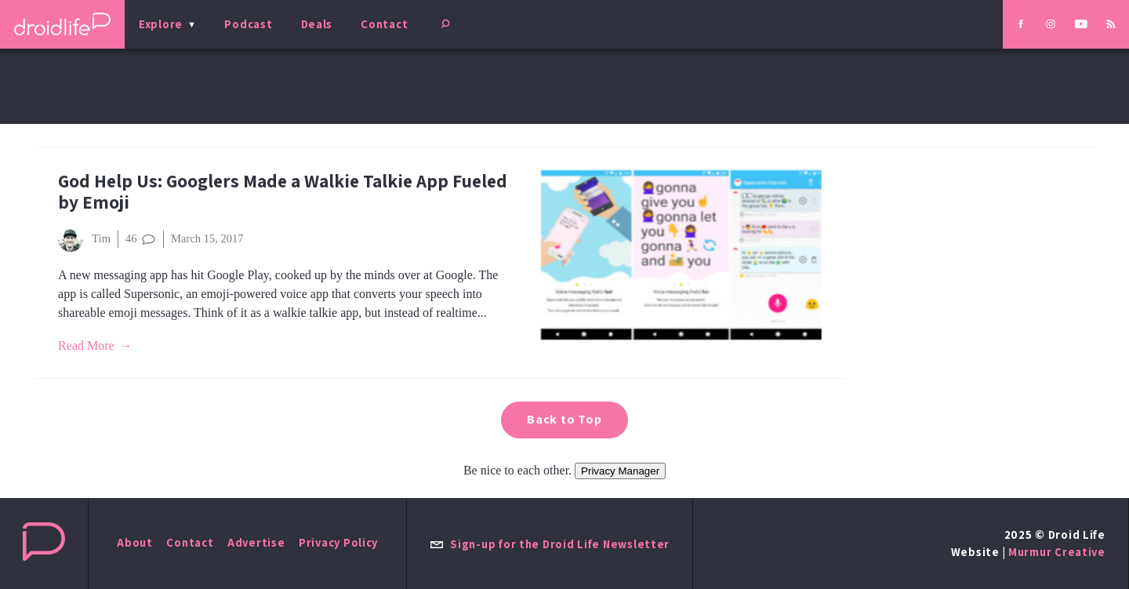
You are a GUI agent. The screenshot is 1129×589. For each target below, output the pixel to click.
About (135, 542)
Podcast (248, 23)
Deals (317, 23)
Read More (86, 345)
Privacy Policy (338, 542)
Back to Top (564, 419)
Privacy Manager (620, 471)
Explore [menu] (161, 23)
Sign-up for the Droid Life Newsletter (550, 543)
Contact (384, 23)
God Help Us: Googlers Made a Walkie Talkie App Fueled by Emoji (282, 191)
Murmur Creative (1056, 551)
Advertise (256, 542)
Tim (84, 239)
